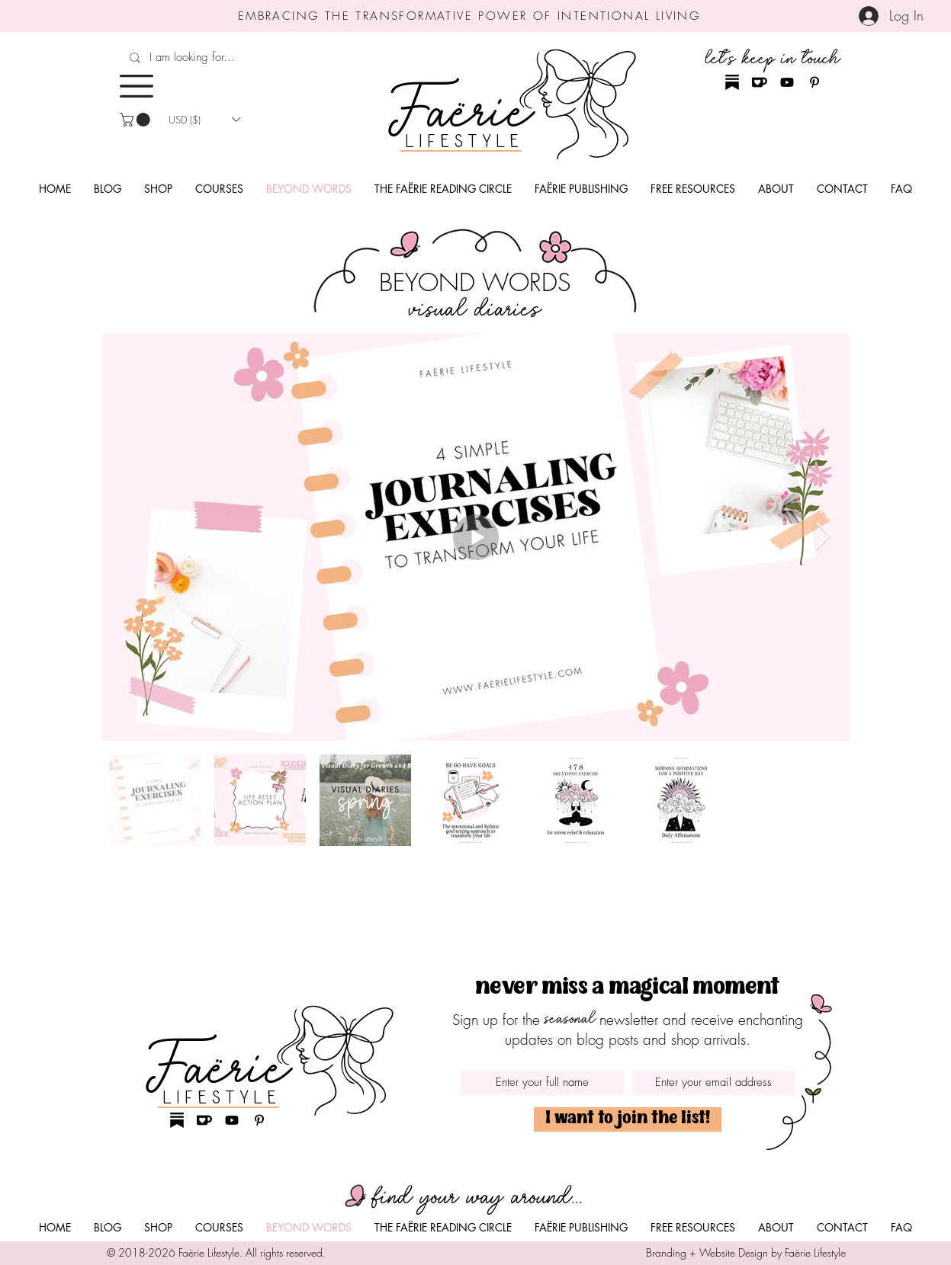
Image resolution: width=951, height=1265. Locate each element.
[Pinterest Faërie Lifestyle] (814, 82)
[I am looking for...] (234, 57)
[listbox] (204, 119)
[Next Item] (823, 537)
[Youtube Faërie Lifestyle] (787, 82)
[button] (136, 86)
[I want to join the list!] (627, 1119)
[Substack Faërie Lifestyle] (732, 82)
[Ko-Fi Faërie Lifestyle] (759, 82)
